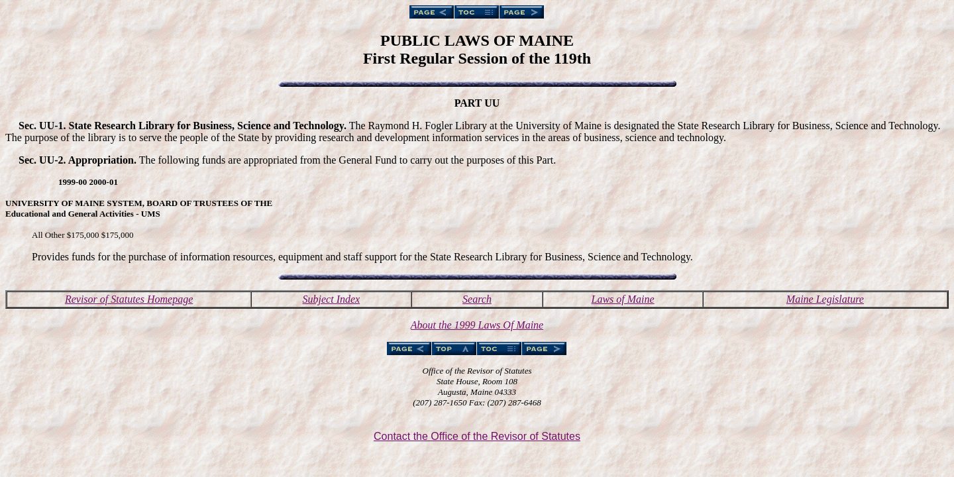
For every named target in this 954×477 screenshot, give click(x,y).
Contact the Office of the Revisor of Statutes (477, 436)
